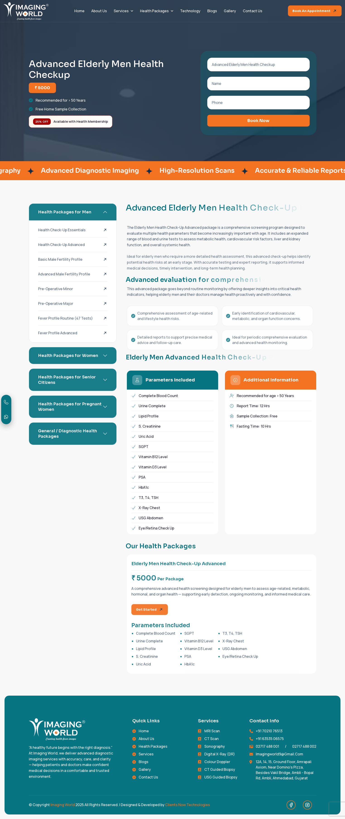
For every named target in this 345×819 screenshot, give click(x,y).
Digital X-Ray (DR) (219, 754)
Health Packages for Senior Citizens (67, 388)
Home (79, 10)
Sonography (214, 746)
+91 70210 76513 (269, 730)
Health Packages (154, 10)
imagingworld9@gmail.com (279, 754)
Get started (146, 618)
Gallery (230, 10)
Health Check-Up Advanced (61, 252)
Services (121, 10)
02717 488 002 (304, 746)
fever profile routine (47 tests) (65, 326)
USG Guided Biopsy (220, 777)
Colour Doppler (217, 761)
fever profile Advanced (57, 341)
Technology (190, 10)
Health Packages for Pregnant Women (69, 415)
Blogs (212, 10)
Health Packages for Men (64, 220)
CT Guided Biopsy (219, 769)
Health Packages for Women (68, 363)
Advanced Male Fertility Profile (64, 282)
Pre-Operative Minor (55, 297)
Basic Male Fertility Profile (60, 267)
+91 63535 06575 (270, 738)
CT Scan (211, 738)
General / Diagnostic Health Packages (67, 442)
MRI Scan (212, 730)
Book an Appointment (311, 11)
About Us (99, 10)
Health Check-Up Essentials (62, 238)
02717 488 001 (267, 746)
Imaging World (63, 804)
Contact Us (252, 10)
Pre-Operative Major (55, 311)
